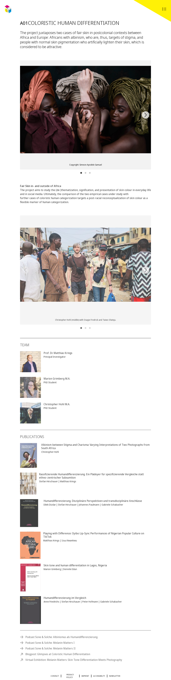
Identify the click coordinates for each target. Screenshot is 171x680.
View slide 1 (81, 173)
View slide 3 (90, 173)
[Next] (145, 115)
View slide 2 (85, 173)
